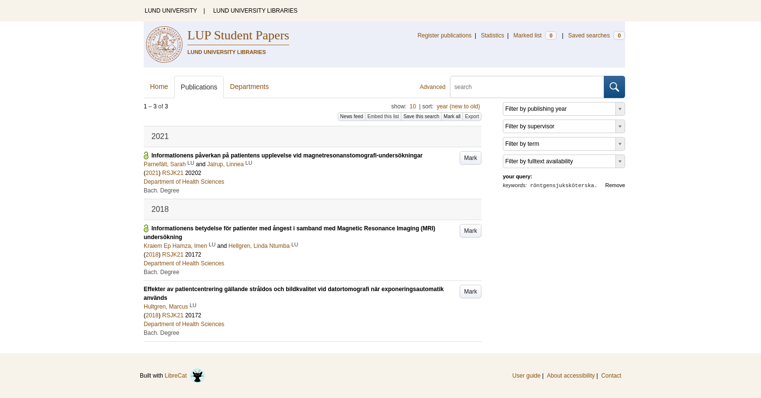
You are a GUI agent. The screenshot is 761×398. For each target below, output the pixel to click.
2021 (152, 173)
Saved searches (596, 35)
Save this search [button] (421, 116)
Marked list (535, 35)
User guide (527, 375)
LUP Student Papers (238, 35)
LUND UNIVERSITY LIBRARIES (255, 10)
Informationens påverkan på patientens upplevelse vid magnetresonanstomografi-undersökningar (287, 155)
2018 (152, 254)
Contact (611, 375)
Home (159, 86)
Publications (199, 87)
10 (413, 106)
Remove (615, 185)
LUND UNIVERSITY (171, 10)
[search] (527, 87)
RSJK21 (172, 173)
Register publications (444, 35)
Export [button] (472, 116)
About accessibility (571, 375)
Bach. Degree (161, 190)
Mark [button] (470, 158)
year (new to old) (458, 106)
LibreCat (185, 375)
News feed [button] (351, 116)
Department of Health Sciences (184, 181)
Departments (249, 86)
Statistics (492, 35)
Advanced (433, 87)
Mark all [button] (452, 116)
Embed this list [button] (383, 116)
